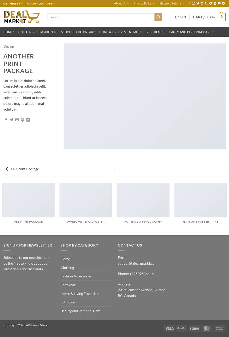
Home (9, 32)
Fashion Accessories (56, 32)
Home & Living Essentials (120, 32)
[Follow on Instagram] (193, 3)
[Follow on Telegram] (223, 3)
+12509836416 (141, 273)
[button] (180, 17)
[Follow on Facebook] (189, 3)
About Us (121, 3)
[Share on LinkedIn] (28, 120)
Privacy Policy (144, 3)
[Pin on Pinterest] (22, 120)
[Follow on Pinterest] (210, 3)
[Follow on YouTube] (219, 3)
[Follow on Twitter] (197, 3)
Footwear (86, 32)
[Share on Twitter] (11, 120)
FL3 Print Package (22, 169)
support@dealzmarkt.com (137, 263)
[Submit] (158, 17)
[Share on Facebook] (6, 120)
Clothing (27, 32)
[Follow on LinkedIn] (215, 3)
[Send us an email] (202, 3)
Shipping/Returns (172, 3)
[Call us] (206, 3)
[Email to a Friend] (17, 120)
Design (8, 46)
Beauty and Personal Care (191, 32)
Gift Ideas (155, 32)
